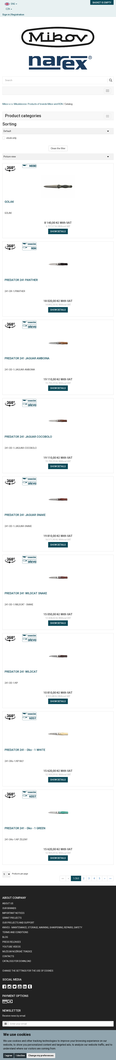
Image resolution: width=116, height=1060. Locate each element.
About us (7, 903)
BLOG (5, 937)
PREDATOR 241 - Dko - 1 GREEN (25, 828)
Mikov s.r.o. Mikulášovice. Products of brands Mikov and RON (32, 104)
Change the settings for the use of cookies (27, 970)
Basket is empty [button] (102, 2)
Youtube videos (11, 946)
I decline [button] (20, 1055)
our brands (9, 908)
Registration (17, 14)
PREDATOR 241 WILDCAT (21, 671)
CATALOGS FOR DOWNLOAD (16, 961)
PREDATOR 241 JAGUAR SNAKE (25, 515)
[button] (29, 3)
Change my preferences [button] (41, 1055)
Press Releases (11, 942)
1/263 (77, 878)
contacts (8, 956)
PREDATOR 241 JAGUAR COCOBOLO (28, 436)
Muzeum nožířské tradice (17, 951)
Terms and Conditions (15, 932)
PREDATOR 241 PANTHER (21, 280)
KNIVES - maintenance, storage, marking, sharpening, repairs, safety (42, 927)
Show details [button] (58, 231)
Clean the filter (58, 148)
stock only (11, 138)
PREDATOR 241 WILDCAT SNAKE (26, 593)
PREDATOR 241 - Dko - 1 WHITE (25, 749)
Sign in (6, 14)
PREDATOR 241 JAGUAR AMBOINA (27, 358)
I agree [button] (8, 1055)
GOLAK (9, 201)
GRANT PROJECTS (12, 918)
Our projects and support (18, 922)
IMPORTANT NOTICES (13, 913)
